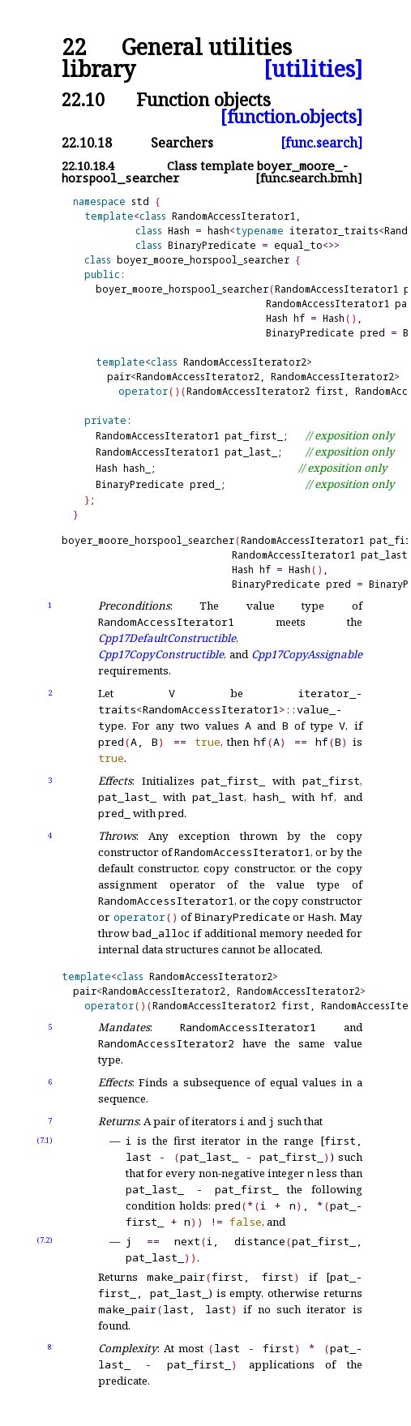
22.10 (83, 99)
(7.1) (44, 1140)
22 (74, 47)
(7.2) (44, 1240)
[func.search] (321, 142)
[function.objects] (291, 116)
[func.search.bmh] (308, 178)
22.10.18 (87, 142)
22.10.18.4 (88, 166)
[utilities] (312, 69)
